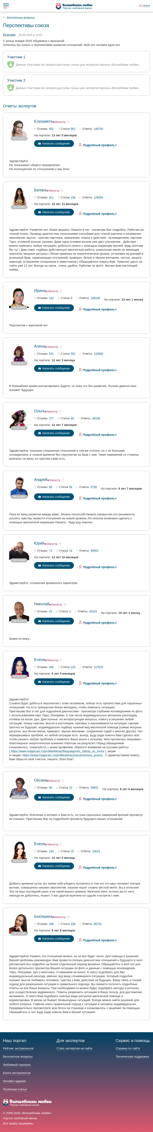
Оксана (40, 780)
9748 (94, 487)
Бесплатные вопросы (20, 17)
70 (72, 851)
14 (70, 550)
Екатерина (43, 916)
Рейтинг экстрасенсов (18, 1048)
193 (51, 851)
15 (70, 787)
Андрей (40, 479)
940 (51, 667)
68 (50, 487)
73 (50, 550)
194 (73, 197)
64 (70, 487)
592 (73, 353)
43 (50, 611)
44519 (93, 611)
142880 (98, 353)
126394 (98, 197)
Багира (40, 190)
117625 (98, 667)
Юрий (39, 543)
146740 (98, 129)
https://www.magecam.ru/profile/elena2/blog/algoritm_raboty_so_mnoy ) (58, 751)
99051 (94, 787)
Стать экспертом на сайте (74, 1048)
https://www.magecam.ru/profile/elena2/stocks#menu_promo (63, 755)
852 (51, 129)
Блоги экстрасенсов (17, 1073)
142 (51, 298)
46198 (96, 418)
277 (51, 418)
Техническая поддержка (132, 1056)
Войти (146, 5)
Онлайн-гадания (14, 1081)
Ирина (39, 290)
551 (51, 353)
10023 (96, 851)
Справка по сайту (128, 1048)
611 (51, 197)
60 (50, 787)
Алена (39, 346)
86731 (98, 924)
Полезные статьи (15, 1089)
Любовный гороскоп (16, 1064)
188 (51, 924)
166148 (95, 298)
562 (73, 129)
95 (72, 418)
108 (73, 924)
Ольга (39, 411)
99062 (94, 550)
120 (73, 667)
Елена (39, 659)
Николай (41, 604)
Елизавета (43, 121)
